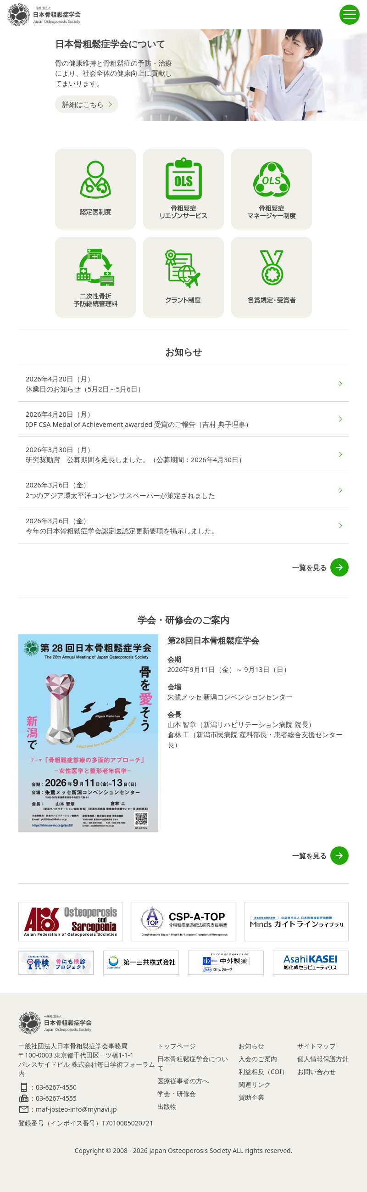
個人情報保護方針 (323, 1058)
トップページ (176, 1045)
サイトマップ (316, 1045)
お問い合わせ (316, 1071)
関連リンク (255, 1084)
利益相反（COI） (263, 1071)
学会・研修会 (176, 1093)
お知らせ (251, 1045)
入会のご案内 (258, 1058)
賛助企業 (251, 1097)
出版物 (167, 1106)
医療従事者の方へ (183, 1080)
